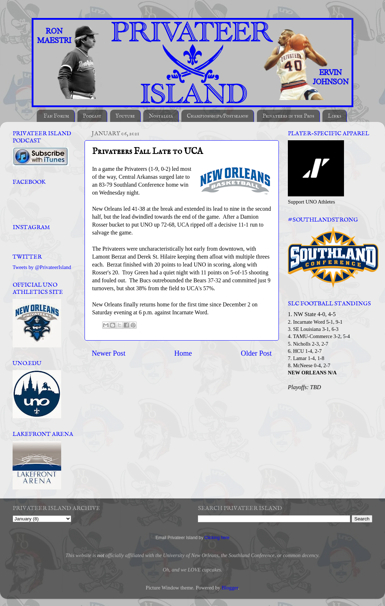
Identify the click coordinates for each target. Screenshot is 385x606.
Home (183, 353)
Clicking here (216, 537)
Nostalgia (161, 116)
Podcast (92, 116)
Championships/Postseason (217, 116)
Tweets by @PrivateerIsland (42, 267)
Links (334, 116)
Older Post (256, 353)
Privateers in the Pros (288, 116)
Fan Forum (56, 116)
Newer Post (109, 353)
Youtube (125, 116)
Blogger (230, 588)
